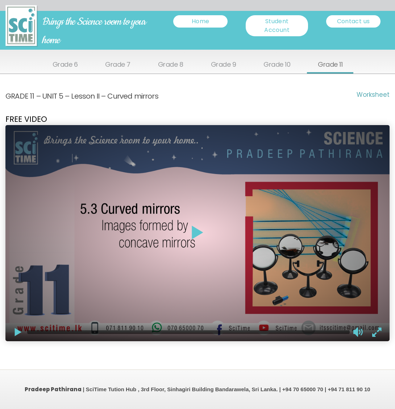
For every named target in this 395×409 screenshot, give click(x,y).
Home (200, 21)
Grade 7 (117, 65)
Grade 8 (170, 65)
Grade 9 (223, 65)
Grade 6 (65, 65)
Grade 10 (276, 65)
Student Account (277, 25)
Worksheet (373, 94)
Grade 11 (330, 65)
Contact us (353, 21)
